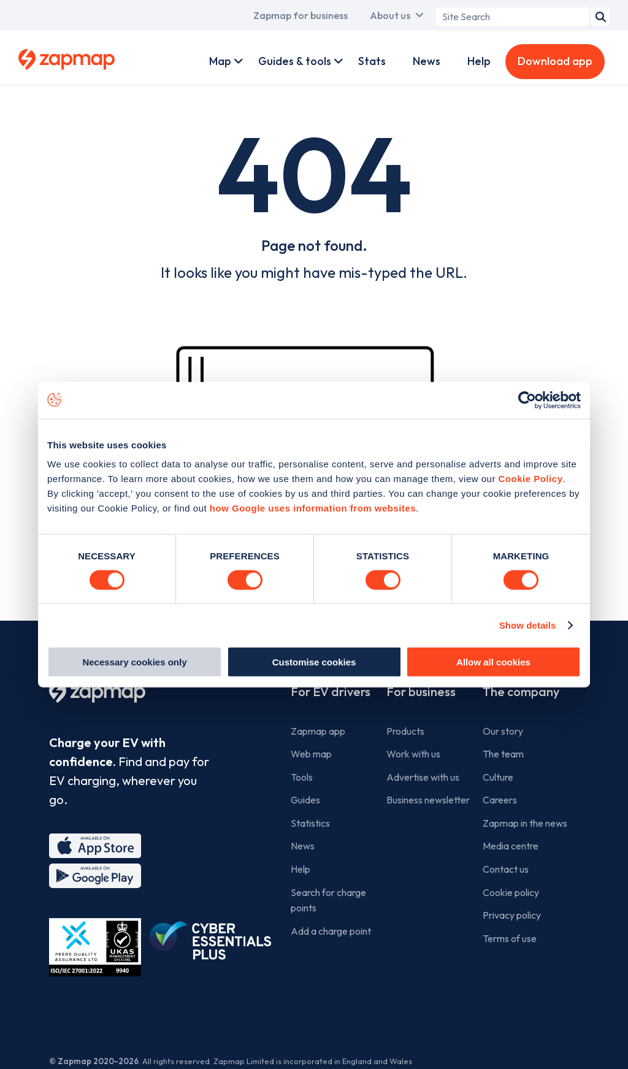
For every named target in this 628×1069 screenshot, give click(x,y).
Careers (500, 800)
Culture (498, 777)
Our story (503, 731)
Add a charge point (331, 931)
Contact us (506, 869)
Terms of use (510, 938)
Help (479, 61)
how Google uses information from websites (313, 508)
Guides (305, 800)
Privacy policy (512, 915)
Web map (311, 754)
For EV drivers (330, 691)
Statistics (310, 823)
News (426, 61)
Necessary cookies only (134, 662)
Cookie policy (511, 892)
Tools (302, 777)
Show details (527, 624)
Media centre (510, 846)
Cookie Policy (531, 478)
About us (390, 15)
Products (405, 731)
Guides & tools (294, 61)
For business (421, 691)
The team (503, 754)
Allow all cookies (493, 662)
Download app (555, 61)
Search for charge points (328, 900)
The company (521, 691)
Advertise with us (422, 777)
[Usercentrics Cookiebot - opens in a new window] (527, 400)
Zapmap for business (300, 15)
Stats (372, 61)
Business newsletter (428, 800)
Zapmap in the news (525, 823)
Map (220, 61)
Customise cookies (314, 662)
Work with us (413, 754)
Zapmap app (318, 731)
